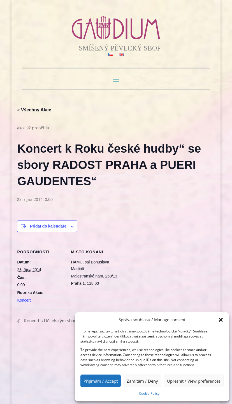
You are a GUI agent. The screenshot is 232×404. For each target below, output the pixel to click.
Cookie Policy (149, 393)
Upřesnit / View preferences (194, 381)
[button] (221, 320)
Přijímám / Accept (100, 381)
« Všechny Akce (34, 109)
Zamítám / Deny (142, 381)
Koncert (24, 300)
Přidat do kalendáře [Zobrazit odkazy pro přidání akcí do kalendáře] (48, 226)
